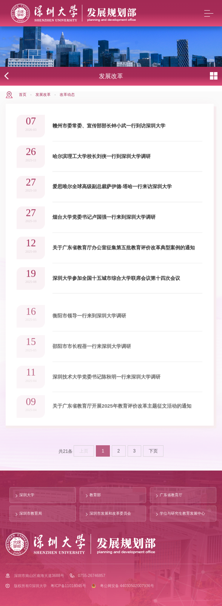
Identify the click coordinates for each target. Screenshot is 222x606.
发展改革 (43, 94)
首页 (22, 94)
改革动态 (67, 94)
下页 (153, 453)
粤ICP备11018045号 (68, 586)
